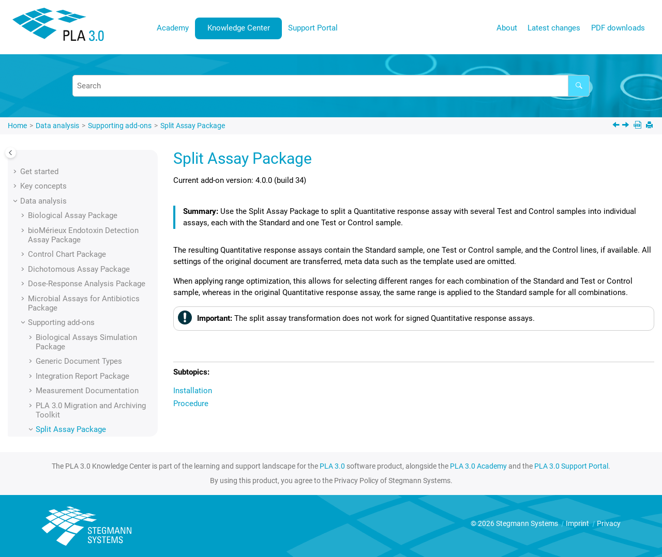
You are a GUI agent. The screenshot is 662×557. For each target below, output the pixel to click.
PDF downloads (618, 28)
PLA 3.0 (332, 466)
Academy (173, 28)
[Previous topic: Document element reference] (617, 126)
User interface (44, 342)
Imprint (578, 523)
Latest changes (554, 28)
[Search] (579, 86)
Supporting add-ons (120, 125)
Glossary (35, 416)
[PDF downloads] (638, 125)
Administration (45, 386)
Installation (62, 274)
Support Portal (313, 28)
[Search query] (331, 86)
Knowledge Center (238, 28)
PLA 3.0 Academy (478, 466)
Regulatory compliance (59, 401)
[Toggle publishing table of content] (10, 152)
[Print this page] (650, 125)
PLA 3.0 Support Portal (571, 466)
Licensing (36, 372)
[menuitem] (173, 28)
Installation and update (59, 357)
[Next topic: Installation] (626, 126)
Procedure (61, 288)
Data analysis (57, 125)
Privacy (609, 523)
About (506, 28)
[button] (24, 152)
